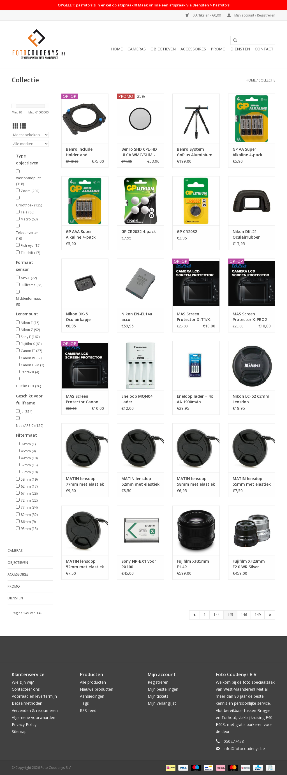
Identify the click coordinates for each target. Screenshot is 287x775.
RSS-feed (88, 710)
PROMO (218, 49)
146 (244, 614)
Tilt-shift (30, 252)
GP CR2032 (187, 231)
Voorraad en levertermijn (34, 696)
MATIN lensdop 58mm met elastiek (196, 481)
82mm (29, 514)
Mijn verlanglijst (162, 703)
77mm (29, 507)
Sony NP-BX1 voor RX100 (138, 563)
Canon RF (31, 358)
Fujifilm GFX (28, 386)
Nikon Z (30, 329)
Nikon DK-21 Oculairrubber (246, 234)
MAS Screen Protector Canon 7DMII (82, 399)
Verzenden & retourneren (35, 710)
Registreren (158, 682)
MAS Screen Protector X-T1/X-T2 (194, 316)
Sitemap (19, 731)
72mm (29, 500)
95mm (29, 528)
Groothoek (29, 205)
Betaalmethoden (27, 703)
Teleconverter (27, 235)
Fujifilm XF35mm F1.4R (193, 563)
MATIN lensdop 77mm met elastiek (85, 481)
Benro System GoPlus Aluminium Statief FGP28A (194, 152)
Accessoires (193, 49)
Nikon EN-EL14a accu (136, 316)
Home (117, 49)
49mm (29, 458)
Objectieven (163, 49)
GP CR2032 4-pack (138, 231)
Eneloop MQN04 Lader (136, 399)
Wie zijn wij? (23, 682)
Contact (264, 49)
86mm (28, 521)
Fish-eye (30, 245)
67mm (29, 493)
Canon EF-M (32, 365)
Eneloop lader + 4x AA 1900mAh (195, 399)
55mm (29, 472)
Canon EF (31, 350)
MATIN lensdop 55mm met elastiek (252, 481)
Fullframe (31, 285)
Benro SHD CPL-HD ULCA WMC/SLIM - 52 (139, 152)
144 (216, 614)
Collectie (266, 80)
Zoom (30, 190)
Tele (27, 212)
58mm (29, 479)
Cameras (137, 49)
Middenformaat (28, 301)
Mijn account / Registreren (251, 15)
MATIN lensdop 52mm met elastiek (85, 563)
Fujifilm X (31, 343)
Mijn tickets (158, 696)
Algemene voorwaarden (33, 717)
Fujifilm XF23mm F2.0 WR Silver (249, 563)
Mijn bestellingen (163, 689)
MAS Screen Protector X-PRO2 (250, 316)
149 (258, 614)
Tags (84, 703)
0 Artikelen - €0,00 (204, 15)
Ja (26, 411)
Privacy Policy (24, 724)
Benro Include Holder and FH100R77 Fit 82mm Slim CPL (85, 152)
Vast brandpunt (28, 181)
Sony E (30, 336)
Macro (29, 219)
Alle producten (93, 682)
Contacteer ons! (26, 689)
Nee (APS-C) (29, 425)
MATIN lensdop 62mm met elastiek (140, 481)
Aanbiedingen (92, 696)
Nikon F (30, 322)
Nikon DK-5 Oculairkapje (78, 316)
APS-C (29, 278)
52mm (29, 465)
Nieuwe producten (96, 689)
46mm (28, 451)
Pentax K (30, 372)
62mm (29, 486)
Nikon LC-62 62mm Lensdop (251, 399)
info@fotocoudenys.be (244, 748)
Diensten (240, 49)
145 (230, 614)
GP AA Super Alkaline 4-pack (247, 151)
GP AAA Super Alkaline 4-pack (81, 234)
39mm (28, 444)
